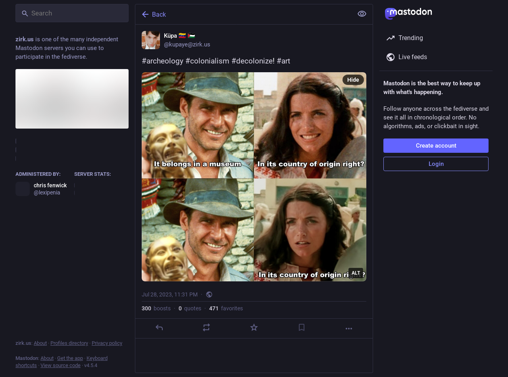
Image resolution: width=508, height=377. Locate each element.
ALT (356, 273)
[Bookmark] (301, 327)
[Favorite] (254, 327)
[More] (349, 328)
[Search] (72, 13)
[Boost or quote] (206, 327)
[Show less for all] (362, 13)
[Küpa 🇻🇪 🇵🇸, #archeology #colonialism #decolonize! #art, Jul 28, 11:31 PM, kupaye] (254, 182)
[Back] (243, 14)
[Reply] (159, 327)
